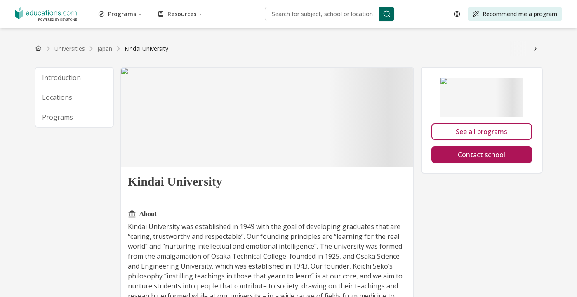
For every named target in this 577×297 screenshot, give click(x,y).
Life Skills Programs (254, 21)
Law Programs (145, 21)
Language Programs (99, 21)
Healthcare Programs (403, 14)
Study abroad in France (171, 105)
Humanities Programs (460, 14)
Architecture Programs (100, 6)
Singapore (309, 51)
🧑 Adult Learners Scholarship (126, 59)
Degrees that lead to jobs (407, 82)
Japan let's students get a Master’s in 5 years (115, 90)
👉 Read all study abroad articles (484, 82)
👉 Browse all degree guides (461, 44)
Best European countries (103, 121)
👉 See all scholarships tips (96, 74)
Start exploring (426, 113)
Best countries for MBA (221, 121)
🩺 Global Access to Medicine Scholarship (419, 59)
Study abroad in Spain (111, 105)
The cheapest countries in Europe (153, 82)
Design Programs (412, 6)
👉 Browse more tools (59, 144)
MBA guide (379, 44)
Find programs (174, 36)
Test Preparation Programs (402, 29)
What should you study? (35, 137)
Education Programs (517, 6)
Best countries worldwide (37, 121)
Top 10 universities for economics (289, 129)
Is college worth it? (84, 82)
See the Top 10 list (519, 129)
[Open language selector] (11, 246)
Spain (122, 51)
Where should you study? (241, 137)
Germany (73, 51)
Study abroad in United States (42, 105)
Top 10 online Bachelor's (101, 129)
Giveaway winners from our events (79, 160)
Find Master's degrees (95, 44)
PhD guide (409, 44)
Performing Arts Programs (504, 21)
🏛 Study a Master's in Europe (44, 59)
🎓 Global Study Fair (32, 152)
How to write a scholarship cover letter (397, 67)
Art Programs (148, 6)
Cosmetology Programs (358, 6)
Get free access (146, 160)
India (289, 51)
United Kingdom (38, 51)
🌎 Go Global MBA (194, 59)
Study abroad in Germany (324, 105)
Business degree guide (484, 105)
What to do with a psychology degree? (464, 137)
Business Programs (240, 6)
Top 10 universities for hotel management (189, 129)
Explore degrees (520, 44)
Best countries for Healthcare (291, 121)
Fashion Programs (178, 14)
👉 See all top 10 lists (420, 121)
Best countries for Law (360, 121)
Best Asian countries (162, 121)
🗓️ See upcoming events (145, 152)
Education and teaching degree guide (236, 113)
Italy (92, 51)
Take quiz (102, 144)
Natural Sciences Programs (433, 21)
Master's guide (344, 44)
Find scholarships (156, 74)
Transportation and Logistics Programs (104, 36)
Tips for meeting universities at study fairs (406, 152)
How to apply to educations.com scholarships (213, 67)
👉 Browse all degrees (251, 44)
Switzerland (373, 105)
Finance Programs (226, 14)
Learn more (199, 97)
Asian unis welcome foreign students (453, 90)
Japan (275, 51)
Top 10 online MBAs (476, 121)
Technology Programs (339, 29)
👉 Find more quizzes (304, 137)
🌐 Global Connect (86, 152)
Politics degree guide (94, 113)
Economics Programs (463, 6)
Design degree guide (312, 113)
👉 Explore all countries (421, 105)
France (107, 51)
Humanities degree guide (155, 113)
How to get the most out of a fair (307, 152)
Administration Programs (36, 6)
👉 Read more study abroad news (139, 97)
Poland (159, 51)
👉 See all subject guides (373, 113)
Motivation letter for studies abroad (244, 82)
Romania (199, 51)
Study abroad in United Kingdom (246, 105)
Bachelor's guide (303, 44)
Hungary (222, 51)
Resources (45, 198)
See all (243, 51)
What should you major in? (103, 137)
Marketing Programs (370, 21)
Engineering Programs (58, 14)
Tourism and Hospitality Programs (483, 29)
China (260, 51)
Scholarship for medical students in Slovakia (232, 90)
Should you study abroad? (173, 137)
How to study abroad (31, 82)
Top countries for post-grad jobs (333, 82)
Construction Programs (296, 6)
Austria (140, 51)
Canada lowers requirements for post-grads (348, 90)
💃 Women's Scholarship (509, 59)
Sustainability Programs (277, 29)
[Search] (108, 219)
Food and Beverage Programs (289, 14)
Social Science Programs (137, 29)
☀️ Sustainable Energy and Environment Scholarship (291, 59)
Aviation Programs (190, 6)
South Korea (339, 51)
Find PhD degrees (198, 44)
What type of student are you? (373, 137)
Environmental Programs (121, 14)
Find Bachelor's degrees (34, 44)
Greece (177, 51)
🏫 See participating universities (221, 152)
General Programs (352, 14)
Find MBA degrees (149, 44)
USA (9, 51)
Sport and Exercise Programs (208, 29)
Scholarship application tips (309, 67)
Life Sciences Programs (196, 21)
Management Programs (312, 21)
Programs (44, 185)
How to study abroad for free (486, 67)
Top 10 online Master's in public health (385, 129)
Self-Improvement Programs (66, 29)
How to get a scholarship (120, 67)
